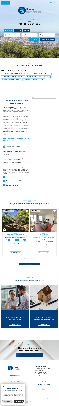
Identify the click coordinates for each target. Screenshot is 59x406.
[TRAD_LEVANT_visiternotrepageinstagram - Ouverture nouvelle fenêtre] (17, 389)
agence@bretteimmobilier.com (44, 375)
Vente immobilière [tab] (13, 147)
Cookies (53, 398)
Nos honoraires (10, 398)
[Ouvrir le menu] (5, 3)
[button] (31, 86)
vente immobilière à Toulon (10, 151)
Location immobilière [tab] (14, 177)
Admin (37, 398)
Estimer (26, 30)
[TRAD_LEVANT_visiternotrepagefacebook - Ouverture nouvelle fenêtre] (13, 389)
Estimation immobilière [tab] (15, 181)
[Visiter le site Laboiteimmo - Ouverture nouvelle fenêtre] (32, 402)
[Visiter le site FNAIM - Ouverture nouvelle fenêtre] (43, 389)
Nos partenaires (19, 398)
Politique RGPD (45, 398)
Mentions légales (29, 398)
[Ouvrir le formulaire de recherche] (34, 39)
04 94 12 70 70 (41, 373)
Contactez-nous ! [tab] (12, 185)
